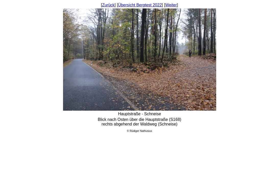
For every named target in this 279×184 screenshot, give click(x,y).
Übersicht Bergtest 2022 (140, 5)
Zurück (108, 5)
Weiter (171, 5)
